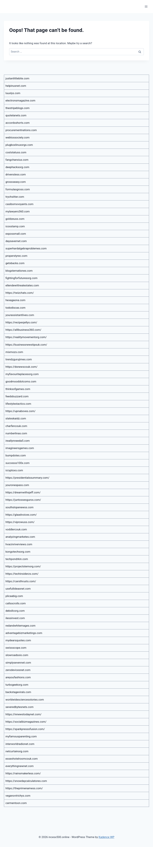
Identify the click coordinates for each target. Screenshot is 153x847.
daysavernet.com (16, 241)
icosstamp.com (15, 226)
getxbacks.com (15, 263)
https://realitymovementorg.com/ (26, 337)
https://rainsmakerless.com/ (23, 773)
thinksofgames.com (18, 389)
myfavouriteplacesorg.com (22, 374)
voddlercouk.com (16, 529)
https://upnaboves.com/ (21, 411)
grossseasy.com (16, 181)
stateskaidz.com (16, 418)
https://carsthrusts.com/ (21, 581)
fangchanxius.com (17, 159)
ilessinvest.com (15, 618)
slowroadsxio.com (17, 655)
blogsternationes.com (19, 270)
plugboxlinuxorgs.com (19, 144)
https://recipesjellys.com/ (21, 322)
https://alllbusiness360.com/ (23, 329)
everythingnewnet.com (20, 766)
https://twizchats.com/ (20, 292)
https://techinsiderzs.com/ (22, 573)
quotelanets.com (16, 115)
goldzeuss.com (15, 218)
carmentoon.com (16, 803)
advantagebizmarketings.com (24, 633)
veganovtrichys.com (18, 795)
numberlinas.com (16, 433)
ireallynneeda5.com (18, 440)
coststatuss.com (16, 152)
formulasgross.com (18, 189)
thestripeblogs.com (18, 108)
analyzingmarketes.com (20, 536)
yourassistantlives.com (20, 315)
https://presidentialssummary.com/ (27, 477)
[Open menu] (146, 6)
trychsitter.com (15, 196)
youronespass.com (17, 485)
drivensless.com (16, 174)
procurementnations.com (21, 130)
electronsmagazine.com (20, 100)
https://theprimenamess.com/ (24, 788)
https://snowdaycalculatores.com (26, 781)
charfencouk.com (16, 426)
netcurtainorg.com (17, 751)
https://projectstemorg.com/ (23, 566)
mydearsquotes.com (18, 640)
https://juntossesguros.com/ (23, 499)
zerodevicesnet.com (18, 670)
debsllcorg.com (15, 610)
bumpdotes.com (16, 455)
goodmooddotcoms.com (21, 381)
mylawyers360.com (18, 211)
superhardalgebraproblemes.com (26, 248)
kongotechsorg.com (18, 551)
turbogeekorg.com (17, 684)
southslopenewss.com (20, 507)
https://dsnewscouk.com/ (22, 366)
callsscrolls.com (16, 603)
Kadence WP (106, 837)
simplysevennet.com (18, 662)
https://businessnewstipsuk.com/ (26, 344)
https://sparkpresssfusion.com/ (25, 729)
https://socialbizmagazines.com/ (26, 721)
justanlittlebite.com (17, 78)
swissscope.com (16, 647)
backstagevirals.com (18, 692)
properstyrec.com (16, 255)
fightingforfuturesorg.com (22, 278)
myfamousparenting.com (21, 736)
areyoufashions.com (18, 677)
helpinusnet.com (16, 85)
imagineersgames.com (20, 448)
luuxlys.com (13, 93)
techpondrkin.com (17, 559)
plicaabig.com (14, 596)
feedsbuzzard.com (17, 396)
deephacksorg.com (17, 167)
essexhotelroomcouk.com (22, 758)
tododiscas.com (16, 307)
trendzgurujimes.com (19, 359)
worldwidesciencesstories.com (25, 699)
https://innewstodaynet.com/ (23, 714)
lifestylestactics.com (18, 403)
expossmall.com (16, 233)
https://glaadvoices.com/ (21, 514)
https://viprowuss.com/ (20, 522)
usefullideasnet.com (18, 588)
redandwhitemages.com (21, 625)
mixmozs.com (14, 352)
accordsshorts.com (18, 122)
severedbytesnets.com (20, 707)
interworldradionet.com (20, 744)
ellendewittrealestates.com (22, 285)
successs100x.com (18, 463)
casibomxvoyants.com (19, 204)
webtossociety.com (18, 137)
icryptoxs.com (14, 470)
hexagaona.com (15, 300)
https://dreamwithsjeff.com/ (23, 492)
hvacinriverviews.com (19, 544)
